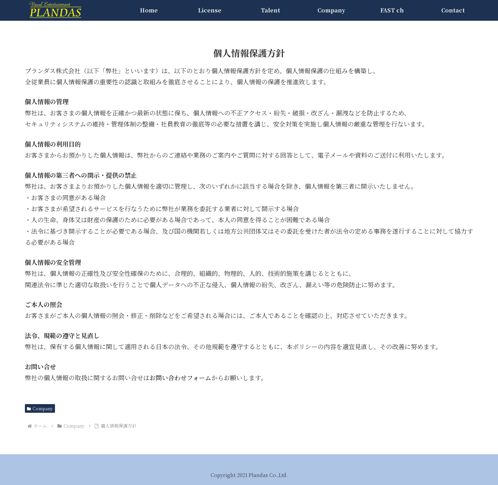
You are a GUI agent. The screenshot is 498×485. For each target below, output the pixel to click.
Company (40, 408)
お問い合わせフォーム (180, 377)
